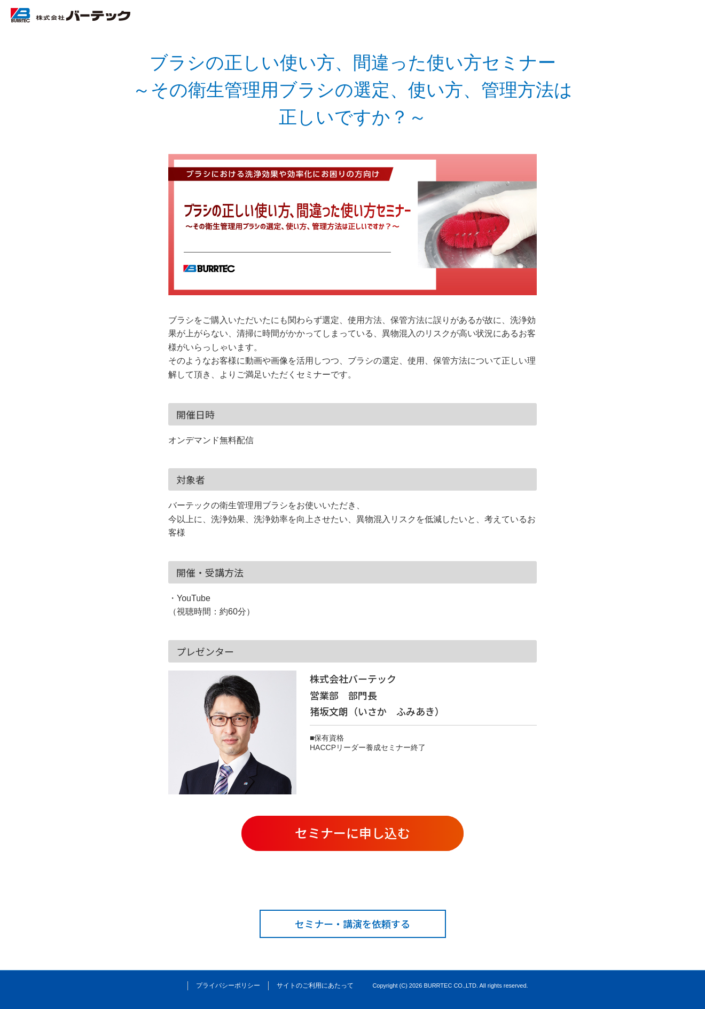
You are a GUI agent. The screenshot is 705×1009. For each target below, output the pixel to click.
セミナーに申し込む (352, 832)
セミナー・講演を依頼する (352, 924)
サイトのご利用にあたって (315, 985)
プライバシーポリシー (228, 985)
